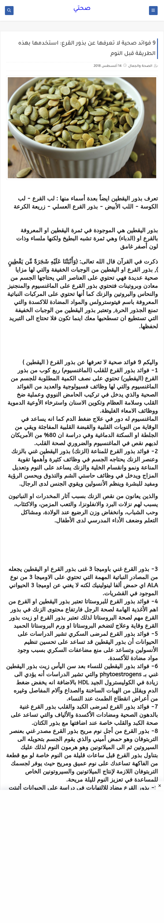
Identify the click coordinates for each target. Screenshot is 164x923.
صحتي (82, 9)
